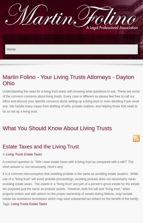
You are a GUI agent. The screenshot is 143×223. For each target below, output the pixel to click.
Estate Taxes (33, 154)
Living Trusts (14, 154)
